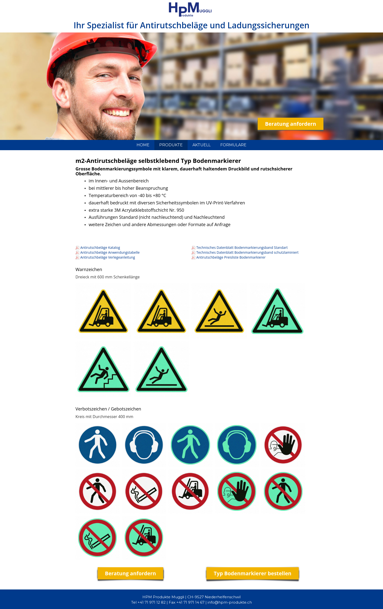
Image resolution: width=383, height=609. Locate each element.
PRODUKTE (171, 145)
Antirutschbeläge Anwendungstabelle (110, 252)
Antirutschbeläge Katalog (100, 247)
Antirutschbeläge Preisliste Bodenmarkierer (231, 257)
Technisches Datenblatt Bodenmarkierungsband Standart (242, 247)
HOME (143, 145)
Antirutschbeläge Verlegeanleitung (107, 257)
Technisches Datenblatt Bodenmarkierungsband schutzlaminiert (247, 252)
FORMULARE (233, 145)
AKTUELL (201, 145)
